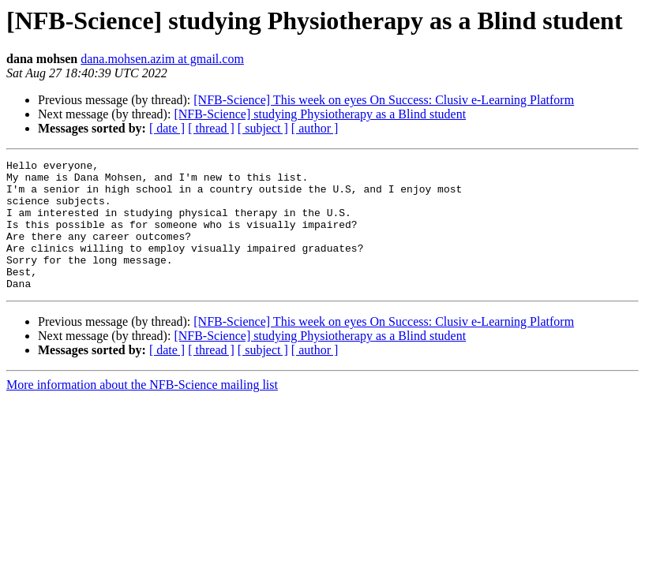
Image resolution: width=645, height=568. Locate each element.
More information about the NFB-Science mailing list (142, 410)
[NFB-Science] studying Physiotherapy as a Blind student (320, 114)
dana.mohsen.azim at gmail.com (162, 58)
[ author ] (315, 128)
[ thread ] (211, 128)
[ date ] (167, 128)
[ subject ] (263, 128)
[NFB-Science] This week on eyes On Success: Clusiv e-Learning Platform (383, 99)
